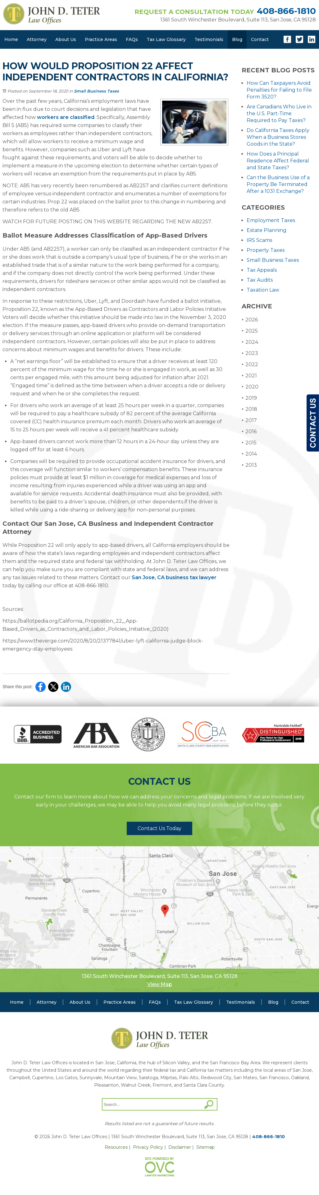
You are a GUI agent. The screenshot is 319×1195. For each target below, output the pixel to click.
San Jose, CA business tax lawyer (174, 577)
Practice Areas (101, 39)
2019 (249, 398)
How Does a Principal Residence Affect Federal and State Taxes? (278, 160)
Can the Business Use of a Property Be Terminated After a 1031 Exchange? (278, 184)
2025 (250, 331)
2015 (249, 443)
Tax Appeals (262, 270)
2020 (250, 387)
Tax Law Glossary (166, 39)
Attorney (37, 39)
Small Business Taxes (96, 91)
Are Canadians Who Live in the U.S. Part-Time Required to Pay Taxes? (279, 113)
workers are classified (65, 117)
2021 (249, 375)
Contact (260, 39)
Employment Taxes (271, 220)
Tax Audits (260, 280)
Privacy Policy (148, 1147)
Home (11, 39)
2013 (249, 465)
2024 (250, 342)
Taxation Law (263, 290)
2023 (250, 353)
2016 (249, 431)
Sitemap (205, 1147)
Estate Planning (266, 230)
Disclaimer (179, 1147)
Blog (237, 39)
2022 (250, 364)
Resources (116, 1147)
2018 (249, 409)
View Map (159, 984)
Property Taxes (266, 250)
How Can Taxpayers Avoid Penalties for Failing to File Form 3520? (279, 90)
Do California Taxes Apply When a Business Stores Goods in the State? (278, 137)
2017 (249, 420)
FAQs (132, 39)
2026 (250, 320)
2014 (249, 454)
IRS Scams (259, 240)
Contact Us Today (159, 828)
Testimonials (208, 39)
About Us (65, 39)
